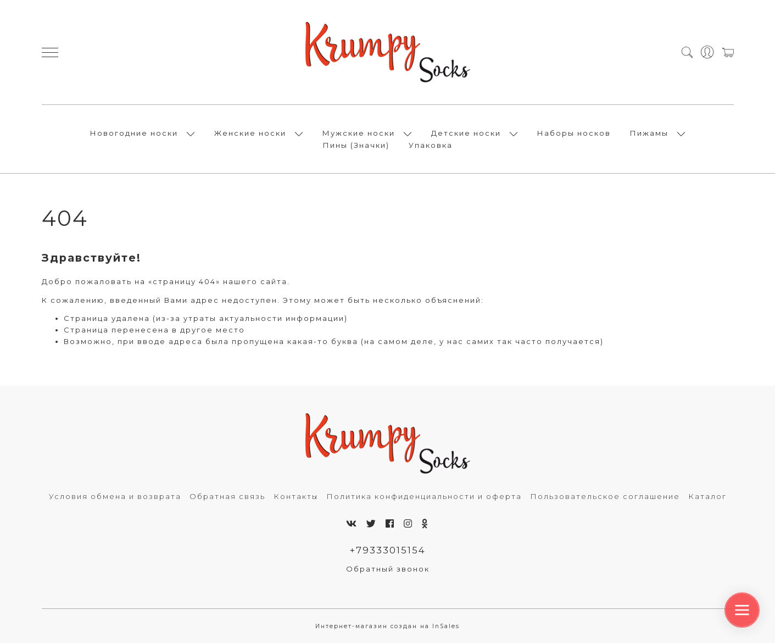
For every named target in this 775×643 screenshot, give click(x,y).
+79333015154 (387, 550)
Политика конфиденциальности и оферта (424, 496)
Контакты (296, 496)
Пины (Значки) (356, 145)
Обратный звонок (388, 568)
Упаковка (431, 145)
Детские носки (466, 133)
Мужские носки (358, 133)
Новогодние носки (134, 133)
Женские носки (250, 133)
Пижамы (649, 133)
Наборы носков (574, 133)
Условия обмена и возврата (115, 496)
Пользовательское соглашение (605, 496)
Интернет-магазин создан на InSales (387, 626)
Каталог (707, 496)
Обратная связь (227, 496)
